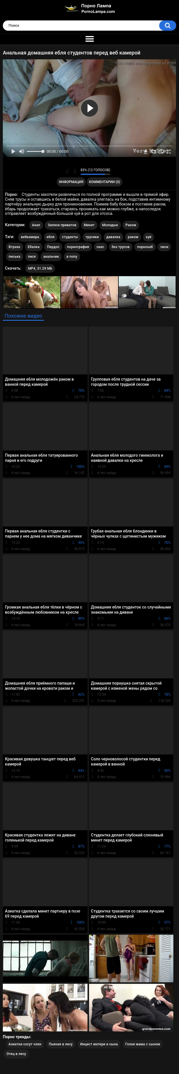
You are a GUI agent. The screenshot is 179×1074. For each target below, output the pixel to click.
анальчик (51, 257)
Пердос (53, 247)
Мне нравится (68, 171)
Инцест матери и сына (99, 1044)
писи (164, 247)
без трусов (121, 247)
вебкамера (30, 237)
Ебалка (34, 247)
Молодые (110, 225)
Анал (36, 225)
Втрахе (14, 247)
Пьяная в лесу (61, 1044)
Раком (130, 225)
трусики (92, 237)
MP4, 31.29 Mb (40, 268)
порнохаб (145, 247)
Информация (71, 182)
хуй (149, 237)
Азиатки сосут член (24, 1044)
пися (32, 257)
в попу (72, 257)
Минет (89, 225)
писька (15, 257)
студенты (70, 237)
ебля (51, 237)
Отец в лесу (16, 1054)
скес (100, 247)
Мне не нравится (75, 171)
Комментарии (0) (104, 182)
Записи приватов (62, 225)
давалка (113, 237)
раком (133, 237)
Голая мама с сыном (142, 1044)
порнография (78, 247)
